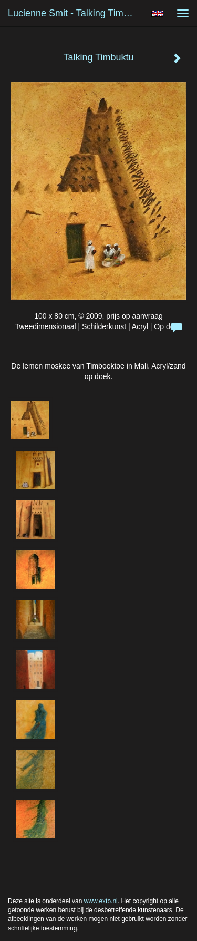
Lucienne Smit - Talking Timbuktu (75, 13)
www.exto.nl (101, 901)
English (157, 14)
